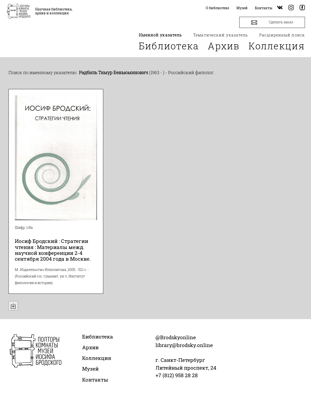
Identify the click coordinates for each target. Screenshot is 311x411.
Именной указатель (160, 34)
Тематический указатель (220, 34)
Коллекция (277, 46)
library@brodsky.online (184, 345)
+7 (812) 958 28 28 (177, 375)
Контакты (95, 379)
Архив (224, 46)
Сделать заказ (272, 22)
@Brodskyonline (176, 337)
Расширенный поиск (282, 34)
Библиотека (169, 46)
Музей (90, 368)
